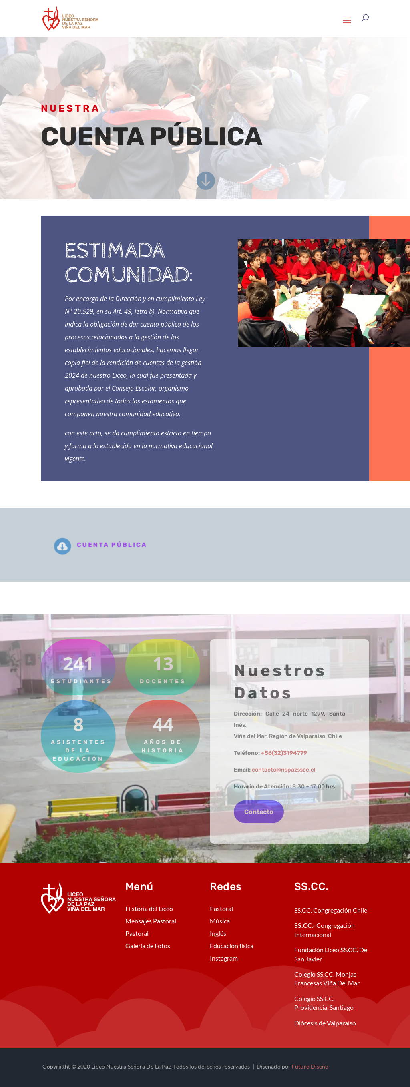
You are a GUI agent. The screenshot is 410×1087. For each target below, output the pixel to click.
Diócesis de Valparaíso (325, 1023)
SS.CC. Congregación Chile (330, 910)
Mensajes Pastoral (150, 921)
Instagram (224, 958)
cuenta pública (117, 545)
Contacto (258, 812)
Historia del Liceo (149, 908)
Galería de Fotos (147, 945)
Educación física (231, 945)
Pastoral (137, 933)
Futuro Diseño (310, 1066)
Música (220, 921)
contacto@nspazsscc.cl (284, 769)
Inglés (218, 933)
